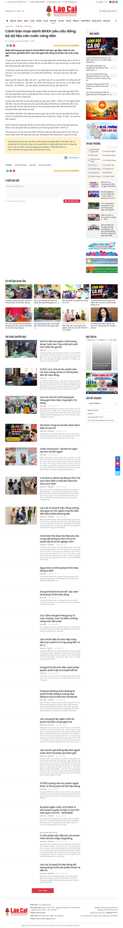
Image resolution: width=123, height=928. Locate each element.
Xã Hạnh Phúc (94, 169)
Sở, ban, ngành (109, 151)
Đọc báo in (106, 21)
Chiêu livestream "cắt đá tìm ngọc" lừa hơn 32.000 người (59, 450)
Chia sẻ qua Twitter (7, 45)
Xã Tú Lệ (92, 165)
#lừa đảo (32, 165)
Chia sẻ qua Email (14, 45)
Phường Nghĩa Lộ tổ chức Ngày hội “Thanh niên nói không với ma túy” (108, 195)
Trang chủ (7, 20)
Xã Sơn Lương (94, 176)
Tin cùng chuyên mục (15, 336)
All (116, 20)
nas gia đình (94, 417)
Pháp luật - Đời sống (23, 26)
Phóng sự (76, 21)
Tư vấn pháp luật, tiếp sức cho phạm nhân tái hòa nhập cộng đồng (60, 836)
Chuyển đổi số (85, 21)
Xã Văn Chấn (108, 176)
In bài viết (11, 45)
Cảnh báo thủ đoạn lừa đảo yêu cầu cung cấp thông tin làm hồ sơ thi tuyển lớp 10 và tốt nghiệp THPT (59, 539)
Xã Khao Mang (108, 155)
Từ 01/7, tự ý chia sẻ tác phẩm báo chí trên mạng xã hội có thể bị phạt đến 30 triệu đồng (59, 372)
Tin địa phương (93, 143)
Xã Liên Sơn (93, 173)
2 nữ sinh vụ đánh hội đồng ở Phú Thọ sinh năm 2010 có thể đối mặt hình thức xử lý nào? (60, 481)
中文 (106, 2)
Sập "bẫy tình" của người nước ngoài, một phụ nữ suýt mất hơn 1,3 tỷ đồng (75, 327)
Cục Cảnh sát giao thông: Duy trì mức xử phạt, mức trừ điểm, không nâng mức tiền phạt (59, 618)
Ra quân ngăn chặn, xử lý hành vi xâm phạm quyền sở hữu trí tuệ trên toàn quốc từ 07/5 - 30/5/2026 (59, 810)
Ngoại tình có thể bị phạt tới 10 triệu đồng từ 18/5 (59, 569)
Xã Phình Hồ (107, 169)
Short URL (90, 413)
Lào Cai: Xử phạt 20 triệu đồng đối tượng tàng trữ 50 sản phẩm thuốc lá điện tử (60, 867)
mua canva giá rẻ (99, 420)
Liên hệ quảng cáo (69, 2)
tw (117, 473)
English (101, 2)
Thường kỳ (102, 340)
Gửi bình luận (73, 201)
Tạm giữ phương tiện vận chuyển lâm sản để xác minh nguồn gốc (97, 68)
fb (110, 2)
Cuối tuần (113, 340)
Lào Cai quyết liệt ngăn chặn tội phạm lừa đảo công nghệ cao (57, 720)
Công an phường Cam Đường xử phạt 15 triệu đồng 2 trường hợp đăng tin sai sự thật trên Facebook (58, 694)
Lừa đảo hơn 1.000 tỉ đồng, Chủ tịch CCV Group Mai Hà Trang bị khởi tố (103, 326)
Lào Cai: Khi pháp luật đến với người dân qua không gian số (98, 93)
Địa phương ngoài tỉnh (93, 150)
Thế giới (68, 21)
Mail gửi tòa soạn (53, 2)
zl (116, 2)
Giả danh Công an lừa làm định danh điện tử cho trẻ (60, 427)
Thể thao (61, 21)
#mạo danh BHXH (44, 165)
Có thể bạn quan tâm (15, 281)
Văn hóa (39, 21)
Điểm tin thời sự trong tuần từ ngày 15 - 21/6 (108, 217)
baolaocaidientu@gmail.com (45, 919)
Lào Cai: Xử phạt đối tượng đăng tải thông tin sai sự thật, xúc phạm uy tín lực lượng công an (98, 77)
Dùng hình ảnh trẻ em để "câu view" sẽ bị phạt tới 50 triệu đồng (59, 593)
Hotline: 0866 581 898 (36, 2)
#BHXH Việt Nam (21, 165)
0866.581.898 (40, 913)
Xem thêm (43, 890)
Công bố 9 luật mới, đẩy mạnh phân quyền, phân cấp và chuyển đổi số (59, 669)
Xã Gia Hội (107, 173)
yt (113, 2)
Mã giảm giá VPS (93, 410)
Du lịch (45, 21)
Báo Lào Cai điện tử (61, 11)
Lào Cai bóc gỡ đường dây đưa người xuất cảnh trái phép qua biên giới (60, 752)
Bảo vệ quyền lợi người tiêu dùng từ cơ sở (75, 302)
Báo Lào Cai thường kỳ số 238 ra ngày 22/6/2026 (108, 184)
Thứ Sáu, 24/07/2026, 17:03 (15, 2)
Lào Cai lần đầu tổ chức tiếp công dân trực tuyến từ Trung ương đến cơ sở (60, 642)
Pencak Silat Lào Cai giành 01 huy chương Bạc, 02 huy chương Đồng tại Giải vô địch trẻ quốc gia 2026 (108, 230)
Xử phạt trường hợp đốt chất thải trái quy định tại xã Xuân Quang (97, 86)
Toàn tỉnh (93, 155)
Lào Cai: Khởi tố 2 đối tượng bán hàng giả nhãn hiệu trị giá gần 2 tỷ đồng (58, 400)
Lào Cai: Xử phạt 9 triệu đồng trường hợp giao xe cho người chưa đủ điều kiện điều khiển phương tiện (59, 511)
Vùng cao (91, 340)
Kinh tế (26, 21)
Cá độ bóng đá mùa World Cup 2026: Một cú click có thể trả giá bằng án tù (98, 60)
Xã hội (32, 21)
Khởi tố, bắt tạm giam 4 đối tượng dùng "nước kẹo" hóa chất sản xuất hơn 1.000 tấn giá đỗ (59, 344)
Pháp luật (53, 21)
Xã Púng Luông (109, 160)
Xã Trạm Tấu (108, 165)
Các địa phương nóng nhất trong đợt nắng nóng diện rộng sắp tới (107, 206)
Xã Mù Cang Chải (94, 160)
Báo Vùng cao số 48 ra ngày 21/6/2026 (101, 364)
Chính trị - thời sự (16, 21)
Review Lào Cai (96, 21)
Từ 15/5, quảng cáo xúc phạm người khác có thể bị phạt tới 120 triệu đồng (60, 785)
